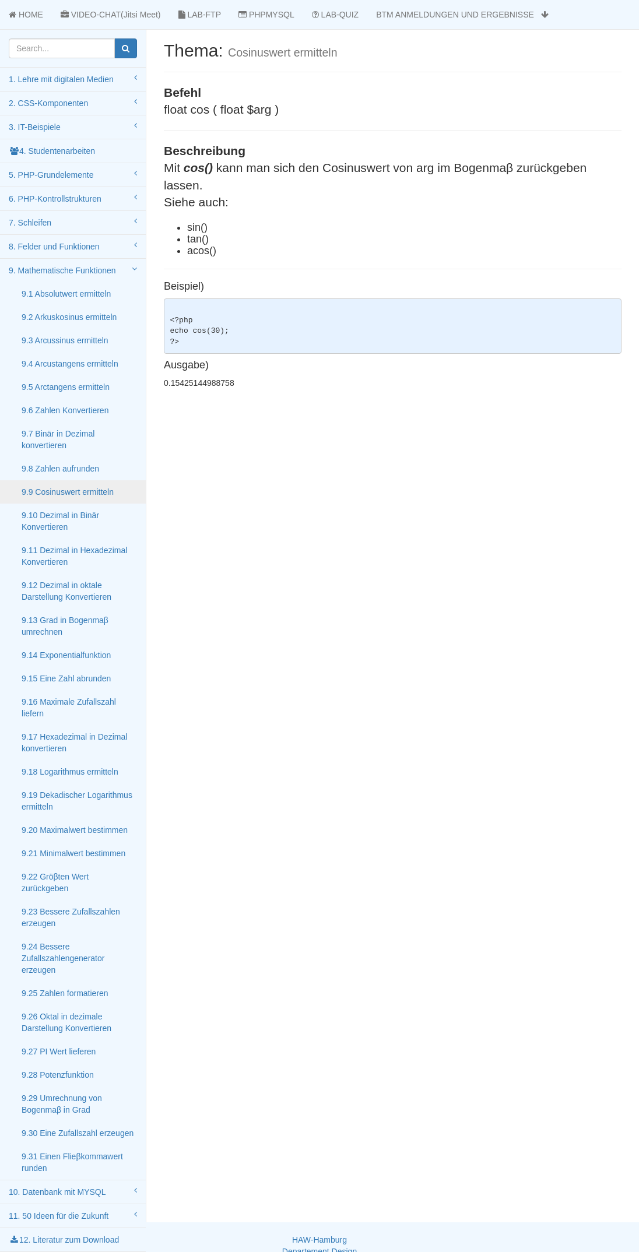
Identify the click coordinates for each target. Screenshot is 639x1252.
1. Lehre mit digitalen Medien (73, 78)
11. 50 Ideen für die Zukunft (73, 1215)
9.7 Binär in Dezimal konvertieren (58, 439)
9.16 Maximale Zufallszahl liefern (69, 707)
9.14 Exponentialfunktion (66, 655)
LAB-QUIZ (335, 14)
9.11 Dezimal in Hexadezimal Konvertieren (74, 556)
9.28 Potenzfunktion (58, 1074)
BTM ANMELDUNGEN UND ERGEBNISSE (462, 14)
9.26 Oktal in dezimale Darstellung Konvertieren (66, 1022)
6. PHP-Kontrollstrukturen (73, 198)
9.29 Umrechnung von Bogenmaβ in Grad (62, 1103)
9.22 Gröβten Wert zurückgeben (55, 882)
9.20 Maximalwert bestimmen (75, 830)
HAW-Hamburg (319, 1239)
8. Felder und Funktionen (73, 246)
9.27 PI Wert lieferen (59, 1051)
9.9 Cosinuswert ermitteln (68, 492)
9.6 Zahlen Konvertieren (65, 410)
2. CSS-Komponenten (73, 102)
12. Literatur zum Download (64, 1239)
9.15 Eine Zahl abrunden (66, 678)
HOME (26, 14)
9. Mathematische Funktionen (73, 270)
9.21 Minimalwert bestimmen (73, 853)
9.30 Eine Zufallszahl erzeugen (78, 1133)
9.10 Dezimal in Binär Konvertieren (60, 521)
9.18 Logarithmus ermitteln (70, 771)
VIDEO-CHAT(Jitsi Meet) (111, 14)
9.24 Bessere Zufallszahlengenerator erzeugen (63, 958)
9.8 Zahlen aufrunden (60, 468)
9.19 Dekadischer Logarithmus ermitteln (77, 800)
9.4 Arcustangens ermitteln (70, 363)
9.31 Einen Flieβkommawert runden (72, 1162)
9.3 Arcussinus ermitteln (65, 340)
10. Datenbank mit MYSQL (73, 1191)
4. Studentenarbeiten (52, 151)
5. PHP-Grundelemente (73, 174)
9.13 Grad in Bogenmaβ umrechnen (65, 626)
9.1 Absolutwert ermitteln (66, 293)
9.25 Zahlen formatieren (65, 993)
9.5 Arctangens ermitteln (66, 387)
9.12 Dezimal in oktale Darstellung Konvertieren (66, 591)
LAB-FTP (199, 14)
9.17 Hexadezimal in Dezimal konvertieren (74, 742)
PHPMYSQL (266, 14)
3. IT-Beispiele (73, 126)
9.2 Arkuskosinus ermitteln (69, 317)
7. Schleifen (73, 222)
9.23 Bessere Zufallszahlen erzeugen (71, 917)
